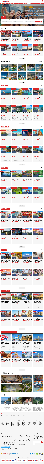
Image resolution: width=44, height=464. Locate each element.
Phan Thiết (7, 423)
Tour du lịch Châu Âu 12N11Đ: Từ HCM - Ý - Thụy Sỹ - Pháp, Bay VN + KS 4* (27, 303)
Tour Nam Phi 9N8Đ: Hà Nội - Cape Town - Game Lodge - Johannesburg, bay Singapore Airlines (27, 344)
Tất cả (41, 85)
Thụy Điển (40, 422)
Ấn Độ (23, 426)
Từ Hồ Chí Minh (13, 415)
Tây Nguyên (18, 422)
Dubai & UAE (30, 426)
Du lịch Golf (27, 439)
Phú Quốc (7, 424)
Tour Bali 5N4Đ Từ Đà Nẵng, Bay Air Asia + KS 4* (16, 220)
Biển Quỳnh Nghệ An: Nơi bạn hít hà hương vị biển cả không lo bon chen (5, 405)
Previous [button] (0, 401)
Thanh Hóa (18, 424)
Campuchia (29, 422)
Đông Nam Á (40, 427)
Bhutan (29, 416)
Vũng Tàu (7, 425)
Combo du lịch (28, 436)
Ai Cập (23, 425)
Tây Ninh (18, 423)
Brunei (29, 420)
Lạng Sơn (12, 424)
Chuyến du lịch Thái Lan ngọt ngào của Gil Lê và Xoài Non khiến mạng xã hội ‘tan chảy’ (27, 405)
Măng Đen (12, 426)
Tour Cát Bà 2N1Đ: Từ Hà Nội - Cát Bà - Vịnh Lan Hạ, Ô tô (16, 114)
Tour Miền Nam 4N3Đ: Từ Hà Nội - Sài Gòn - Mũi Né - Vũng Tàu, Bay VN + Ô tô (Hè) (5, 180)
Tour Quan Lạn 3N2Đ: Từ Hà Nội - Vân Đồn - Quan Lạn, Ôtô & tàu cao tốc (5, 97)
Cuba (28, 425)
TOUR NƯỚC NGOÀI (19, 3)
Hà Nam (2, 427)
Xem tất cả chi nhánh (6, 446)
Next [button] (43, 401)
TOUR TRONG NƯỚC (11, 3)
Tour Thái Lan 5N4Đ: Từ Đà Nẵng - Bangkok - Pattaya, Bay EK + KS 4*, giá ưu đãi (5, 221)
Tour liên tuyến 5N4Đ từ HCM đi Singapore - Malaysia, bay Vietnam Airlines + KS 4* (5, 40)
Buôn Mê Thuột (8, 427)
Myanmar (34, 425)
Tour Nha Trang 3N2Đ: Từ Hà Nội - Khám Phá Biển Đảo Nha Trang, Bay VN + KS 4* (38, 155)
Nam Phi (23, 422)
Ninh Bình (7, 415)
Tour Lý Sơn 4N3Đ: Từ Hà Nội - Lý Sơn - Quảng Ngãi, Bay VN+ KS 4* (5, 138)
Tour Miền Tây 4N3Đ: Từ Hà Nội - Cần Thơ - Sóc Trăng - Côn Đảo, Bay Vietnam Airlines (27, 180)
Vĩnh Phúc (2, 421)
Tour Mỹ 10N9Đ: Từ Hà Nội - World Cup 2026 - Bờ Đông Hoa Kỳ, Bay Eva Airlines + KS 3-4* (38, 361)
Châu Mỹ (29, 424)
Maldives (34, 423)
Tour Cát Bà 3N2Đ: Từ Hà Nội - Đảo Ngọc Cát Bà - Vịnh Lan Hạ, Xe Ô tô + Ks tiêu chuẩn (38, 97)
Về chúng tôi (5, 3)
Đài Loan (23, 424)
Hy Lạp (34, 415)
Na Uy (34, 426)
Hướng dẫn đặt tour (21, 436)
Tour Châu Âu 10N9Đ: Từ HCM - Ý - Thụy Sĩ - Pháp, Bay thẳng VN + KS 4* (5, 303)
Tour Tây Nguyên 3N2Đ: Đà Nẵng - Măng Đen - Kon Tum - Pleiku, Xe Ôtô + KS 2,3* (38, 53)
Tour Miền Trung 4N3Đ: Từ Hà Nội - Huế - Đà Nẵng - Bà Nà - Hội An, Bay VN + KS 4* (27, 138)
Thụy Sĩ (40, 421)
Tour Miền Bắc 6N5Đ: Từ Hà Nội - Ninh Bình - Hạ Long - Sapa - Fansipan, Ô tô (27, 114)
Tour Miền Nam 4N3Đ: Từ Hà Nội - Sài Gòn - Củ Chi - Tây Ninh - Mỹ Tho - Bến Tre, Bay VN (16, 180)
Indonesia (34, 416)
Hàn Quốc (23, 416)
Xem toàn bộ (40, 61)
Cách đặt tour (25, 3)
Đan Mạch (40, 426)
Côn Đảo (12, 416)
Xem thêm (40, 28)
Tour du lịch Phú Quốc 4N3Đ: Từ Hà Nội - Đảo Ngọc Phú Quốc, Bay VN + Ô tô (5, 196)
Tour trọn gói (28, 435)
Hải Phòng (12, 420)
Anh (23, 427)
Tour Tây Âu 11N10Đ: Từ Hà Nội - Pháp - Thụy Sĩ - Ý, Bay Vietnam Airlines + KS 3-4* (27, 320)
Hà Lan (29, 427)
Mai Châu (12, 425)
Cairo (28, 421)
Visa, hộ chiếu (28, 440)
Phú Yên (7, 421)
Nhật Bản (23, 423)
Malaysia (34, 422)
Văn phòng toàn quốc (22, 444)
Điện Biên (18, 426)
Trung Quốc (40, 423)
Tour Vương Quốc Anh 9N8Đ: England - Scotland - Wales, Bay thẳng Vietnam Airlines (16, 320)
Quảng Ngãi (18, 420)
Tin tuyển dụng (21, 443)
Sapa (1, 416)
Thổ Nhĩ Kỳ (40, 420)
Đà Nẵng (18, 425)
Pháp (39, 415)
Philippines (40, 416)
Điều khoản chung (21, 440)
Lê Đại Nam (10, 436)
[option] (22, 15)
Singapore (23, 420)
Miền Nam (12, 427)
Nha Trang (7, 422)
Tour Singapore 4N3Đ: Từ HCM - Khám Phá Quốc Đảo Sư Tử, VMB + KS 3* (16, 237)
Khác (29, 3)
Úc (22, 421)
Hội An (12, 422)
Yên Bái (2, 422)
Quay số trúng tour (21, 441)
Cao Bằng (2, 424)
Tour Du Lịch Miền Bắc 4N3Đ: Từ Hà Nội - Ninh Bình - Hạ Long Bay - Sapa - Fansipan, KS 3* (5, 114)
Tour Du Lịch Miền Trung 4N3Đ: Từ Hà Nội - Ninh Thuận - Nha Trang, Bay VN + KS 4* (16, 138)
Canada (29, 423)
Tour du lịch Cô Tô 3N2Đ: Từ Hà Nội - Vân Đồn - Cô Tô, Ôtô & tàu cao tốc (16, 97)
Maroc (34, 424)
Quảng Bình (7, 416)
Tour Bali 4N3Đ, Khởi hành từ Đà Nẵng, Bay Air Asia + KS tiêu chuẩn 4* (38, 221)
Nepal (34, 427)
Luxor (34, 421)
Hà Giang (2, 420)
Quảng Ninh (18, 421)
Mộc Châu (2, 423)
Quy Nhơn (7, 420)
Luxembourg (35, 420)
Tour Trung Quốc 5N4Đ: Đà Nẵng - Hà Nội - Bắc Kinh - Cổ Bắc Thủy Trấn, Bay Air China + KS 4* (5, 279)
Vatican (40, 424)
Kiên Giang (13, 423)
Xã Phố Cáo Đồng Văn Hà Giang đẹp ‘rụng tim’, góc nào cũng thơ (38, 405)
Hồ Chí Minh (13, 421)
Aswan (29, 415)
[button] (41, 85)
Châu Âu (23, 415)
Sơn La (2, 425)
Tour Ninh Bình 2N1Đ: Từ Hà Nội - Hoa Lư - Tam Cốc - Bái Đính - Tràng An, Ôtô (38, 114)
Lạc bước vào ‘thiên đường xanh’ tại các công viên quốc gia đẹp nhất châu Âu (16, 405)
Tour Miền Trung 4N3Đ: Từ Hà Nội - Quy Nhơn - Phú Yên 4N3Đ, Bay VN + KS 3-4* (27, 155)
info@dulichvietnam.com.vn (37, 436)
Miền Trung (18, 415)
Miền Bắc (2, 415)
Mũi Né (18, 416)
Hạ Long (2, 426)
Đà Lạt (7, 426)
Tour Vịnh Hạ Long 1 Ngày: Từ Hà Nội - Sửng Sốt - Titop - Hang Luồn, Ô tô (27, 97)
